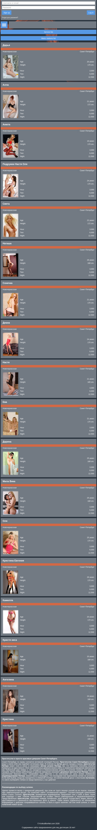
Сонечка (7, 283)
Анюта (6, 124)
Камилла (8, 600)
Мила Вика (9, 481)
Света (6, 203)
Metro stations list (48, 38)
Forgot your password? (10, 18)
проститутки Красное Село (14, 774)
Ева (5, 402)
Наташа (7, 243)
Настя (6, 362)
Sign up (7, 13)
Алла (6, 85)
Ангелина (8, 679)
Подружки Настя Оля (15, 164)
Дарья (6, 45)
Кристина (8, 719)
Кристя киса (10, 640)
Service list (48, 32)
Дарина (7, 441)
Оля (5, 521)
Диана (6, 322)
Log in (90, 13)
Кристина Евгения (13, 560)
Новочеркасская (10, 51)
